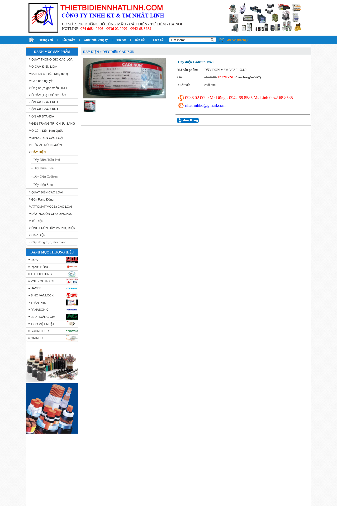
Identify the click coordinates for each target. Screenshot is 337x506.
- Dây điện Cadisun (44, 176)
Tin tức (121, 40)
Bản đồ (139, 40)
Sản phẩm (68, 40)
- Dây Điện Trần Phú (45, 160)
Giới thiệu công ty (96, 40)
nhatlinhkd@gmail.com (205, 105)
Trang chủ (46, 40)
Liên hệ (158, 40)
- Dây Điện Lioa (42, 168)
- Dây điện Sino (42, 185)
